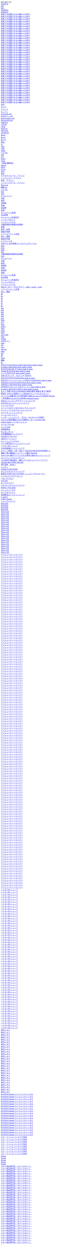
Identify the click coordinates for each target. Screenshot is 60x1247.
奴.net (3, 137)
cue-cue (4, 349)
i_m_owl (4, 153)
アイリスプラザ (7, 405)
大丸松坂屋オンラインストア (13, 448)
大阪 (3, 198)
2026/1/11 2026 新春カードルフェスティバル (18, 243)
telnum (3, 339)
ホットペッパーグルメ (10, 441)
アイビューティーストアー (12, 555)
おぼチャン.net (7, 116)
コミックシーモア (8, 490)
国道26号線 (5, 232)
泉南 (3, 210)
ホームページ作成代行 (10, 217)
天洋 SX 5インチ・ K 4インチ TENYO (16, 376)
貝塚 (3, 205)
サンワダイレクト (8, 492)
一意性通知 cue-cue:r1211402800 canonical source (20, 398)
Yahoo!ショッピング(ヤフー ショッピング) (18, 401)
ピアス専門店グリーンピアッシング (15, 443)
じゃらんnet (5, 427)
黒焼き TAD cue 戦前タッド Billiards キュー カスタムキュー (25, 394)
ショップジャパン (8, 501)
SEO (2, 194)
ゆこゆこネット (7, 432)
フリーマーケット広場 (10, 234)
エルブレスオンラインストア (13, 485)
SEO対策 (4, 215)
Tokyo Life (5, 512)
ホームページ (6, 196)
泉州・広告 (5, 229)
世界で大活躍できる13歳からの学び (15, 14)
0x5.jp (3, 169)
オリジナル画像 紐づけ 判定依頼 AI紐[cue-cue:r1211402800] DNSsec (28, 396)
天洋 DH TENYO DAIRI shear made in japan (18, 378)
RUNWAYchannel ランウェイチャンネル (17, 1094)
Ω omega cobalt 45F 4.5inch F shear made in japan (19, 389)
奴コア (3, 140)
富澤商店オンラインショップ (13, 495)
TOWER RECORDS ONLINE (12, 462)
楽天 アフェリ (7, 180)
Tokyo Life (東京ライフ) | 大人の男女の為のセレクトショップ (25, 455)
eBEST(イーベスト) (9, 439)
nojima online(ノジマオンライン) (14, 422)
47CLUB (4, 481)
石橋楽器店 (5, 429)
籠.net (3, 135)
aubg (2, 351)
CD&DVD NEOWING (9, 469)
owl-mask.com (6, 114)
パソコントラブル (8, 222)
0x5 (2, 353)
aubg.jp (3, 165)
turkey (3, 159)
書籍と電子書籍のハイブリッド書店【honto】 (19, 453)
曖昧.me (4, 187)
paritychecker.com (7, 118)
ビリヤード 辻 (6, 241)
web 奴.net (5, 133)
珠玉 (3, 142)
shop (2, 171)
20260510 (4, 4)
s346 (2, 147)
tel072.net (4, 131)
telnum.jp (4, 122)
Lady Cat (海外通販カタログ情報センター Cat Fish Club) (23, 420)
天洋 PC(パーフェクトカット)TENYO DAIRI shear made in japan (26, 380)
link (2, 6)
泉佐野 (3, 208)
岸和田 (3, 203)
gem (2, 155)
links (2, 246)
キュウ (3, 107)
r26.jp (3, 126)
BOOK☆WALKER (8, 488)
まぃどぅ (4, 112)
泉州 (3, 201)
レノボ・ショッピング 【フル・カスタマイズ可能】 (23, 417)
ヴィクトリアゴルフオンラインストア (16, 410)
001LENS (4, 504)
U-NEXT (4, 497)
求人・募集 (5, 236)
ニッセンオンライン (9, 415)
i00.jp (3, 167)
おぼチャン (5, 341)
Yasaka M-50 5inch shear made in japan (15, 371)
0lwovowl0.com (7, 120)
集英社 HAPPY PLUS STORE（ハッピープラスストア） (23, 474)
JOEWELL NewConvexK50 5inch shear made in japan (21, 383)
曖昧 (3, 360)
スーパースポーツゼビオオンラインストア (18, 408)
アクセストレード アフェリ (13, 176)
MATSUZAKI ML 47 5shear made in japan (17, 369)
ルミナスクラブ (7, 483)
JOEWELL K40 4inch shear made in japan (16, 385)
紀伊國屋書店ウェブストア (12, 434)
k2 (2, 144)
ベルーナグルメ (7, 478)
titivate (3, 1156)
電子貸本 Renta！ (8, 465)
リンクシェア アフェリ (11, 178)
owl (2, 157)
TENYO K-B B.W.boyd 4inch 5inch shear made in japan (21, 365)
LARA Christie (6, 499)
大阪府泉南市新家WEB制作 (12, 224)
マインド (4, 109)
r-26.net (4, 124)
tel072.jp (4, 129)
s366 (2, 149)
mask (3, 161)
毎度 (3, 227)
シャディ (4, 467)
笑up (3, 358)
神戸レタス (5, 1030)
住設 (3, 105)
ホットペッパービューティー (13, 458)
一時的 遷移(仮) (7, 163)
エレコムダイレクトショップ (13, 471)
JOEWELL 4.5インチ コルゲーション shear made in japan (23, 387)
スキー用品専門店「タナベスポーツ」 (16, 1166)
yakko (3, 151)
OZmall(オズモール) (9, 436)
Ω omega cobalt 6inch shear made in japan (16, 367)
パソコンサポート (8, 220)
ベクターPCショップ (9, 446)
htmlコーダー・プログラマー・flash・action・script (21, 287)
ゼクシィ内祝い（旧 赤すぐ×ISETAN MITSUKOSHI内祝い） (26, 451)
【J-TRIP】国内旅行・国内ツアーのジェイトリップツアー (24, 460)
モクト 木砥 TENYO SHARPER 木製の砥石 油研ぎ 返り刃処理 (26, 391)
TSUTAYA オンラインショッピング (15, 403)
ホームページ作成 (8, 213)
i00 (2, 345)
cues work (4, 335)
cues (2, 347)
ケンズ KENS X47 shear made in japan (15, 373)
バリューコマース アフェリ (13, 183)
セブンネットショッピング (12, 413)
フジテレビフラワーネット (12, 476)
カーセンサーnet (7, 424)
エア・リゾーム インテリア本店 (14, 1137)
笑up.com (4, 185)
